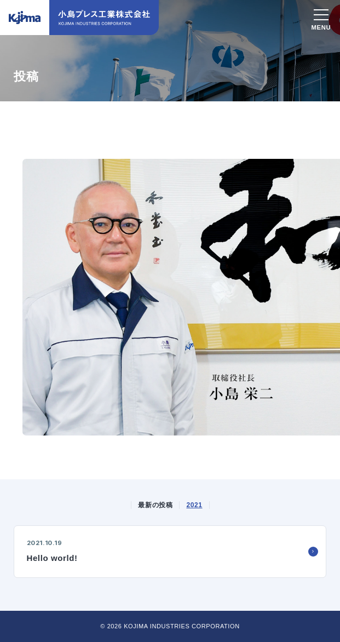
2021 (194, 505)
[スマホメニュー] (321, 16)
